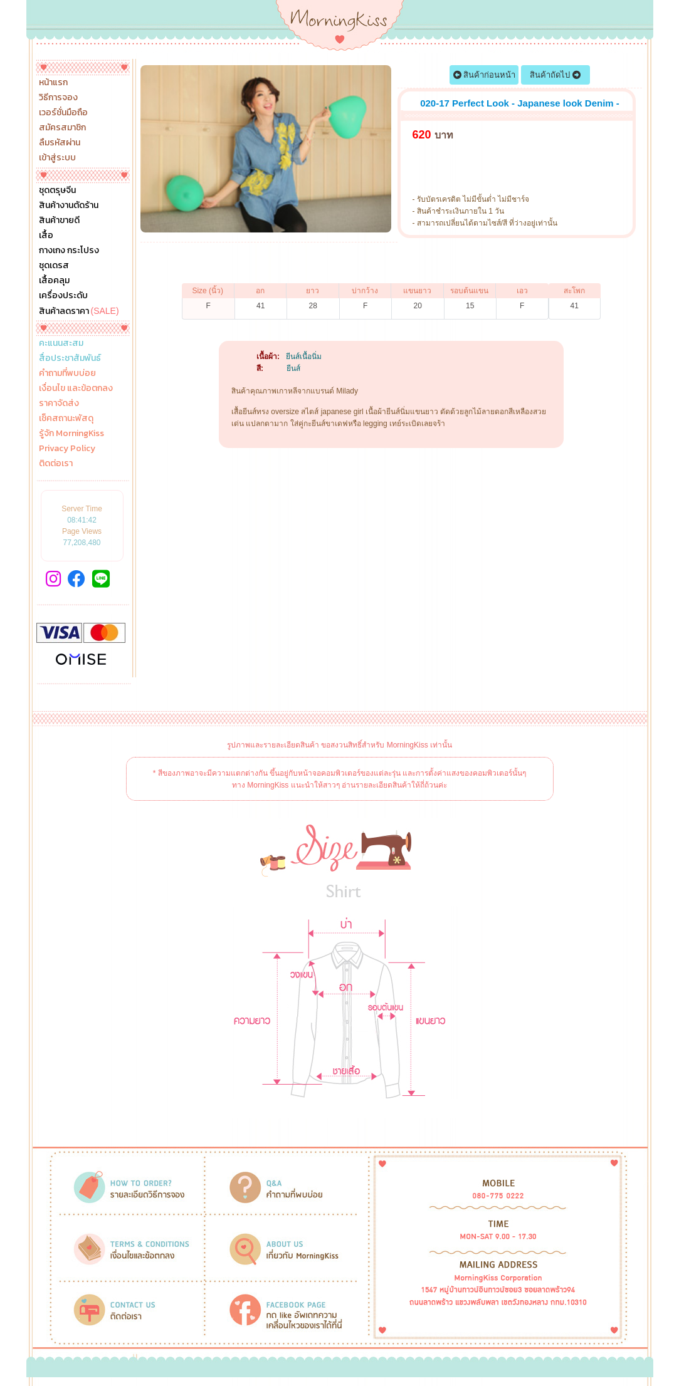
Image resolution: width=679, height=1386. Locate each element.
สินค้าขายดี (59, 220)
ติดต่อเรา (56, 463)
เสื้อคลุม (54, 280)
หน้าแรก (53, 82)
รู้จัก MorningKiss (71, 433)
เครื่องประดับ (63, 295)
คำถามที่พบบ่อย (67, 373)
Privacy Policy (67, 448)
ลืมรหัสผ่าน (59, 143)
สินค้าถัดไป (555, 75)
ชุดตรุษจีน (57, 190)
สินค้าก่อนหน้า (484, 75)
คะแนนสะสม (61, 343)
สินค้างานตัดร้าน (68, 205)
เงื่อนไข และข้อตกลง (76, 388)
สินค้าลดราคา (79, 311)
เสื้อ (46, 235)
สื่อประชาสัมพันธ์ (70, 358)
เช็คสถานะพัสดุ (66, 418)
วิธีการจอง (58, 97)
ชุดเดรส (54, 265)
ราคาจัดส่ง (59, 403)
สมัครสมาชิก (62, 128)
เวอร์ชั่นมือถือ (63, 113)
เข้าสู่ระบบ (57, 158)
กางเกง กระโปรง (69, 250)
